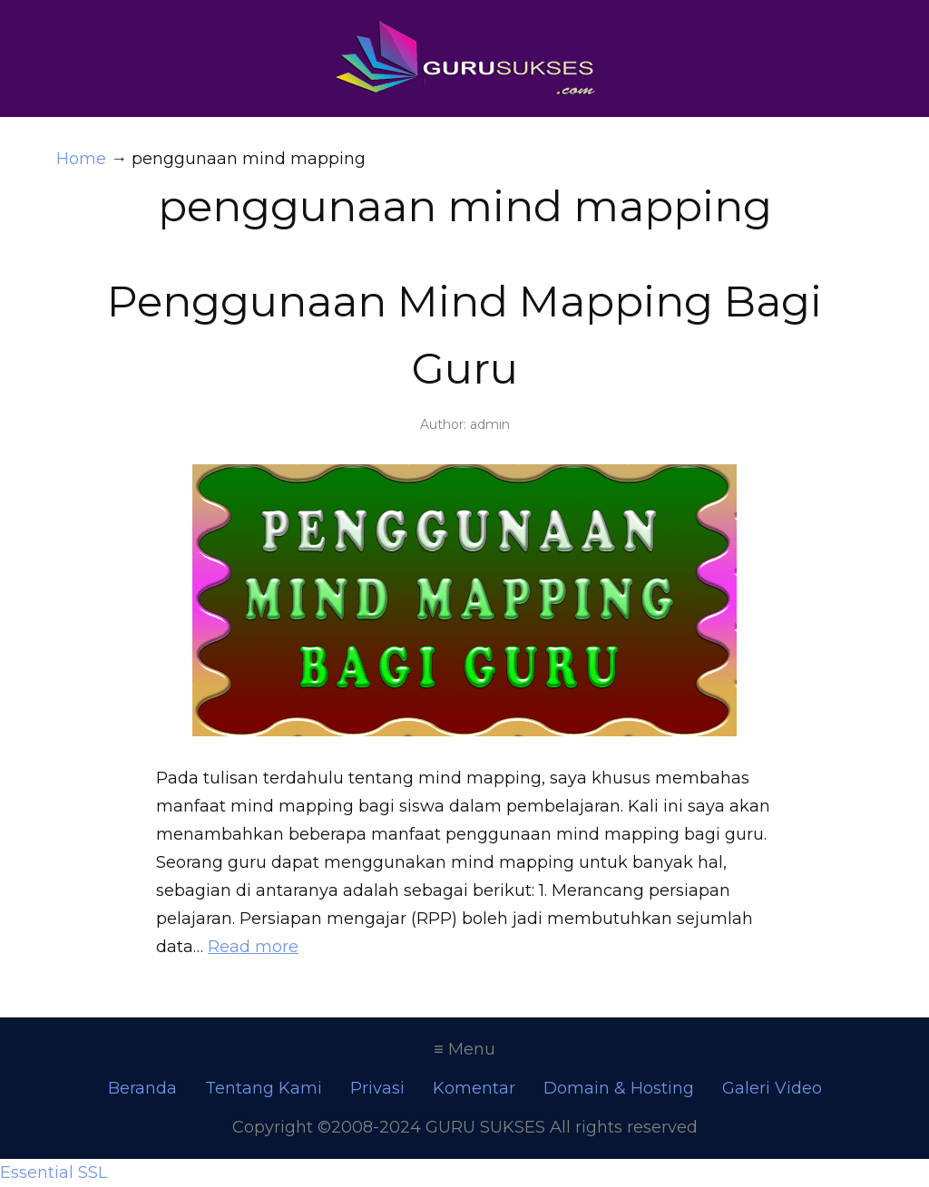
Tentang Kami (263, 1088)
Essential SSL (53, 1172)
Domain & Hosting (618, 1088)
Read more (253, 947)
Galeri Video (772, 1088)
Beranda (142, 1088)
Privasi (377, 1088)
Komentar (474, 1088)
